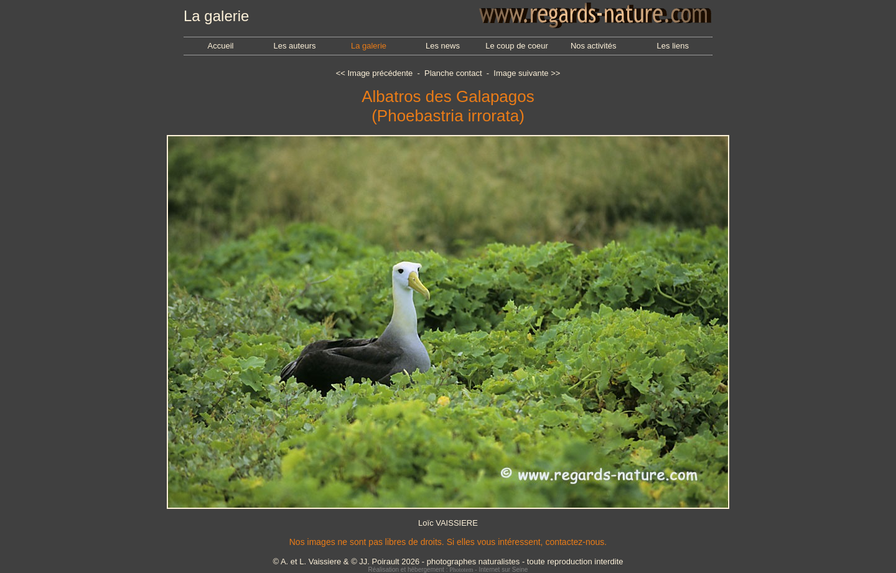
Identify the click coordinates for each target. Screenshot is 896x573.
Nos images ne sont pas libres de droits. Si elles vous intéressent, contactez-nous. (448, 542)
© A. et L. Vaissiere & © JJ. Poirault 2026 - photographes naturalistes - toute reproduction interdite (448, 561)
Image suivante (520, 73)
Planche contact (453, 73)
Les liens (673, 45)
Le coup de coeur (516, 45)
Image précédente (380, 73)
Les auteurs (295, 45)
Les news (443, 45)
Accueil (221, 45)
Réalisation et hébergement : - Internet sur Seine (448, 569)
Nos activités (594, 45)
